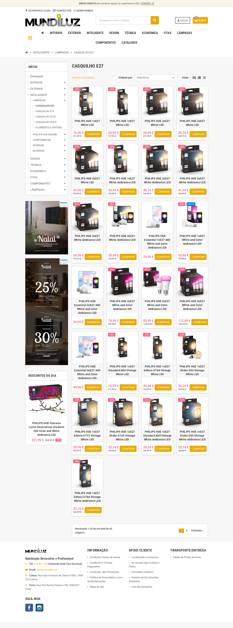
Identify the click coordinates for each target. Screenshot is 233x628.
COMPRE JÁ (147, 3)
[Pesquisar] (127, 20)
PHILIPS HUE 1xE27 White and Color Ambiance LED (192, 239)
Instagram (39, 607)
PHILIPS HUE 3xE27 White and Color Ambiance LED (192, 305)
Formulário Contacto (142, 572)
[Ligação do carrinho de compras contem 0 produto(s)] (200, 20)
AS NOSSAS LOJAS (39, 10)
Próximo (198, 530)
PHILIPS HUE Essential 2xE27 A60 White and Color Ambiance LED (87, 307)
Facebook (29, 607)
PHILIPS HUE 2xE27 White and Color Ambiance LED (122, 305)
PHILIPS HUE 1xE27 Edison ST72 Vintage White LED (87, 435)
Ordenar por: (126, 77)
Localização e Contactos (144, 557)
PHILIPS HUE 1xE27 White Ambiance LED (122, 180)
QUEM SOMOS (84, 10)
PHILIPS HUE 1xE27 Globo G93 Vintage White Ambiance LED (192, 435)
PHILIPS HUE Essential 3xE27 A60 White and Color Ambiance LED (87, 372)
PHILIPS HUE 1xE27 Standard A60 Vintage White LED (122, 370)
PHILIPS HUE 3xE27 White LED (87, 180)
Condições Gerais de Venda (105, 557)
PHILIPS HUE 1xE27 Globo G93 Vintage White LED (192, 370)
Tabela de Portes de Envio (187, 557)
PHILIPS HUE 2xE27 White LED (157, 122)
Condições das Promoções (104, 572)
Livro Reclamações (141, 586)
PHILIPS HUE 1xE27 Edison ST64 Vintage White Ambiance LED (87, 496)
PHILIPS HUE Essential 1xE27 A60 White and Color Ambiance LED (157, 241)
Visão (185, 77)
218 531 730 (40, 563)
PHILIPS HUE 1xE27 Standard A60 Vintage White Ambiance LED (157, 435)
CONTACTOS (63, 10)
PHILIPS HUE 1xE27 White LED (87, 122)
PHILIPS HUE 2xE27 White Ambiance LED (157, 180)
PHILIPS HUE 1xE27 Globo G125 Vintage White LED (122, 435)
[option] (46, 412)
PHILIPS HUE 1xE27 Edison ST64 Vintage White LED (157, 370)
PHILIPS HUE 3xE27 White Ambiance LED (87, 237)
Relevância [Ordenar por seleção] (143, 77)
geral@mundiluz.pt (47, 569)
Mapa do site (97, 586)
